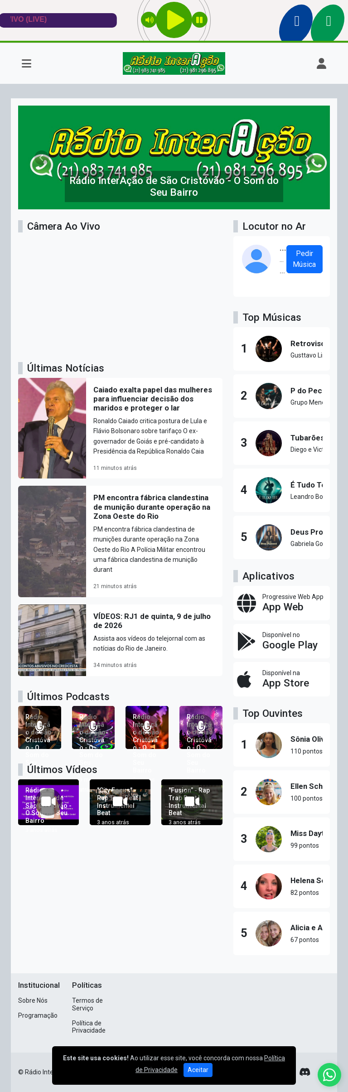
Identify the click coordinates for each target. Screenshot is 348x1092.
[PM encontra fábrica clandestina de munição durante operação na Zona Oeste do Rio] (120, 541)
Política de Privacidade (89, 1027)
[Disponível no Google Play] (281, 641)
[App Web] (281, 603)
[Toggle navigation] (26, 63)
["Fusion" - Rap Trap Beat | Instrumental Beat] (191, 802)
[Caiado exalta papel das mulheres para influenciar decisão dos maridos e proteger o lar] (120, 428)
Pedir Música (304, 259)
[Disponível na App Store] (281, 679)
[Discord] (304, 1072)
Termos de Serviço (87, 1004)
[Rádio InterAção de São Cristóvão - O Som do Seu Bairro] (39, 727)
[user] (321, 63)
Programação (38, 1015)
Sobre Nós (33, 1000)
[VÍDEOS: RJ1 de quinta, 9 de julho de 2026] (120, 640)
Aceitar (198, 1069)
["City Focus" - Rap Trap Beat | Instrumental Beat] (120, 802)
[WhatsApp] (329, 1075)
